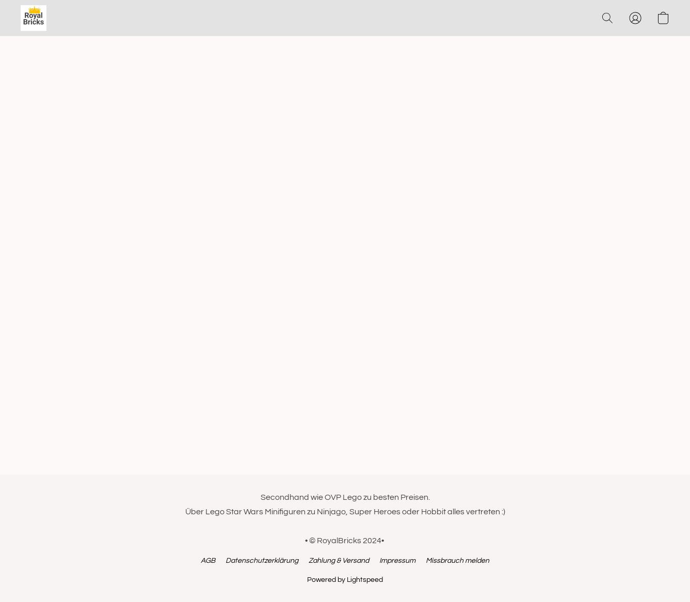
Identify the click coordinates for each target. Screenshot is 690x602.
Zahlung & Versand (339, 560)
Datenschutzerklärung (262, 560)
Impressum (397, 560)
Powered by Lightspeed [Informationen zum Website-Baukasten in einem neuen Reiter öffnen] (345, 579)
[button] (33, 18)
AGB (208, 560)
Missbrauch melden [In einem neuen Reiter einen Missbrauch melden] (457, 560)
